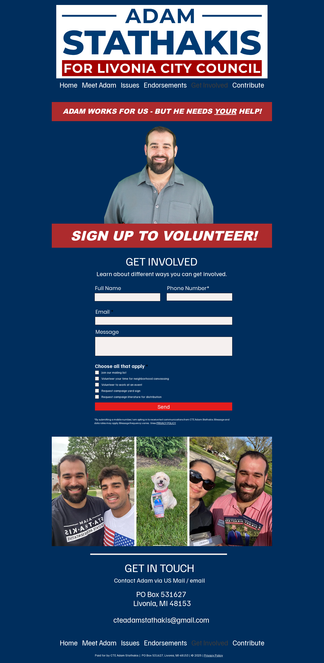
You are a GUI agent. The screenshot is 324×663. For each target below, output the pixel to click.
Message (107, 332)
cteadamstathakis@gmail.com (161, 619)
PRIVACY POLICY (166, 423)
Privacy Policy (213, 655)
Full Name (108, 288)
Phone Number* (188, 288)
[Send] (163, 406)
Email (102, 312)
